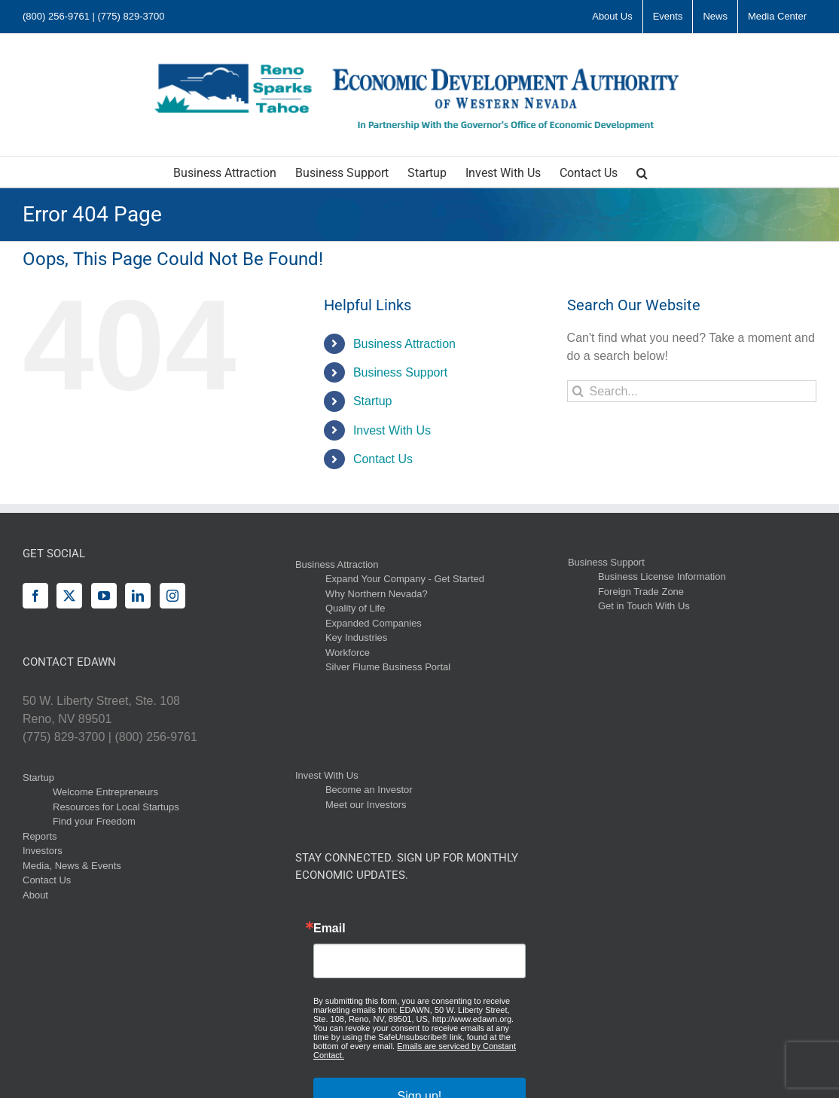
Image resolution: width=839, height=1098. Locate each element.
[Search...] (691, 391)
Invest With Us (392, 430)
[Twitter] (69, 595)
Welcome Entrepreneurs (105, 792)
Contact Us (383, 459)
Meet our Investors (366, 804)
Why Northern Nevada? (376, 593)
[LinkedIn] (138, 595)
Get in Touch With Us (644, 606)
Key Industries (356, 637)
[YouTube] (104, 595)
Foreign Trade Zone (641, 591)
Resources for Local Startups (116, 807)
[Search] (578, 391)
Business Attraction (404, 343)
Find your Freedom (94, 821)
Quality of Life (355, 608)
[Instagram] (172, 595)
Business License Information (662, 576)
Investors (43, 850)
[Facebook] (35, 595)
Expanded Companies (373, 623)
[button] (642, 172)
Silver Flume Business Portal (387, 667)
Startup (372, 401)
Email (329, 929)
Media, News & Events (72, 865)
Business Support (400, 372)
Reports (40, 836)
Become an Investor (369, 789)
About (35, 895)
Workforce (347, 652)
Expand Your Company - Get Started (404, 578)
